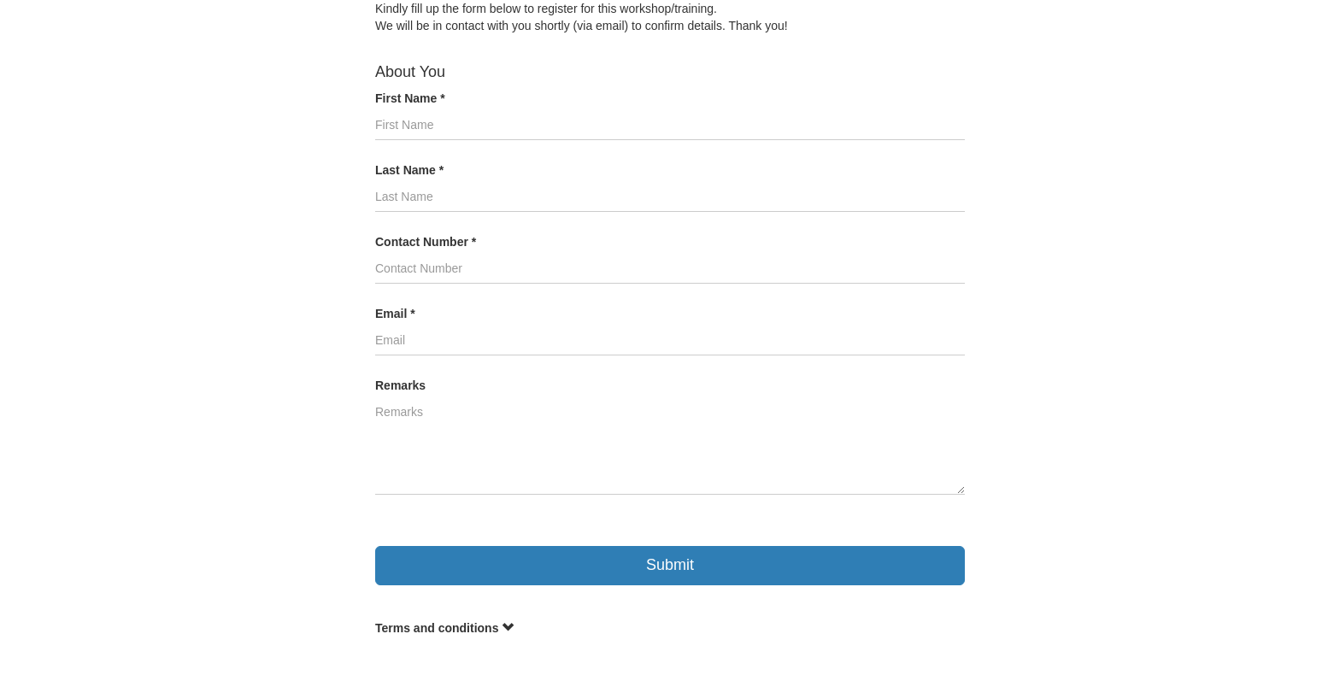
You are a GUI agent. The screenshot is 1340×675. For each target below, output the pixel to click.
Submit (670, 564)
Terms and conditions (444, 628)
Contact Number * (425, 242)
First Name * (410, 98)
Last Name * (409, 170)
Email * (395, 313)
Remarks (400, 385)
